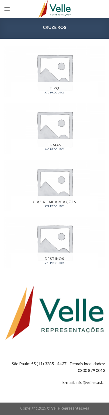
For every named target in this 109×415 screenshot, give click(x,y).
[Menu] (7, 9)
